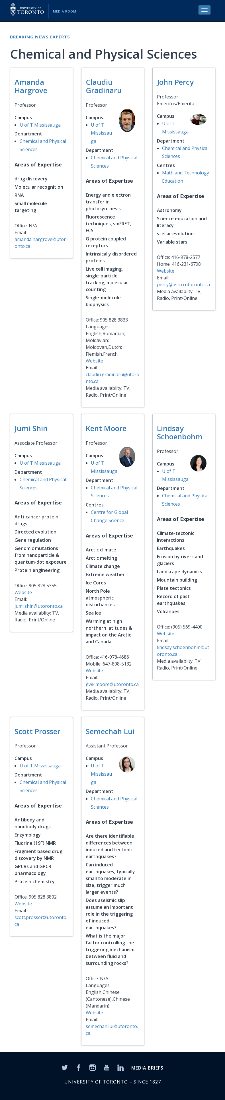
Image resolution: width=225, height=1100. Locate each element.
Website (94, 361)
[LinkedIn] (120, 1067)
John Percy (175, 82)
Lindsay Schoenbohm (179, 432)
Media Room (64, 11)
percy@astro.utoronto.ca (183, 284)
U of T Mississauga (40, 125)
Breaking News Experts (40, 37)
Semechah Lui (110, 731)
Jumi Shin (31, 428)
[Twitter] (64, 1067)
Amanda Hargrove (31, 86)
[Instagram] (92, 1067)
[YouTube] (106, 1067)
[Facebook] (78, 1067)
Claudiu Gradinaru (104, 86)
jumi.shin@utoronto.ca (39, 606)
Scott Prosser (37, 731)
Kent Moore (106, 428)
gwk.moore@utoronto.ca (112, 684)
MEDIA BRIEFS (147, 1068)
